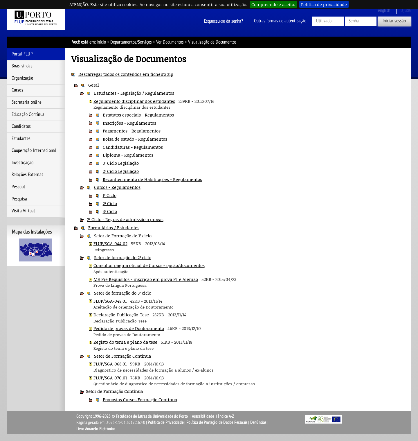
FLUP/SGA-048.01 (110, 301)
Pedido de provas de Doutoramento (128, 328)
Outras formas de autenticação (280, 21)
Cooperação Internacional (34, 150)
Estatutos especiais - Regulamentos (138, 115)
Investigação (22, 163)
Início (101, 42)
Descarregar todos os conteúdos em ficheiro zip (125, 74)
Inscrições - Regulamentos (129, 123)
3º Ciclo (110, 211)
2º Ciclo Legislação (121, 171)
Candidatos (21, 126)
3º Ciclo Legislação (121, 163)
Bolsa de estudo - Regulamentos (135, 139)
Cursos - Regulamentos (117, 187)
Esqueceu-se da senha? (223, 21)
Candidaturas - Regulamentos (133, 147)
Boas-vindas (22, 66)
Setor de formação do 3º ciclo (122, 293)
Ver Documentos (170, 42)
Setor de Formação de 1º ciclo (123, 236)
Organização (22, 78)
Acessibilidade (203, 416)
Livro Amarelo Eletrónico (96, 428)
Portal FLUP (22, 54)
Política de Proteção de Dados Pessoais (217, 422)
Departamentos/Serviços (131, 42)
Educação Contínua (28, 114)
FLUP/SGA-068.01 (110, 364)
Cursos (17, 90)
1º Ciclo (109, 195)
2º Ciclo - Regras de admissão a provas (125, 219)
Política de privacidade (324, 4)
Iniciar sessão (394, 21)
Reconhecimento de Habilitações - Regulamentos (152, 179)
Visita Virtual (23, 211)
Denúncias (258, 422)
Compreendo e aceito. (273, 4)
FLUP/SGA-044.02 (110, 243)
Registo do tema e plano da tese (125, 342)
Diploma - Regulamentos (128, 155)
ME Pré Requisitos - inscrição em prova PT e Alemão (145, 279)
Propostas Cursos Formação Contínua (140, 399)
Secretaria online (27, 102)
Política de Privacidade (165, 422)
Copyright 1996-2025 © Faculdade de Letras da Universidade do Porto (132, 416)
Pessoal (18, 187)
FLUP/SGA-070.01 (110, 378)
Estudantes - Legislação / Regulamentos (134, 93)
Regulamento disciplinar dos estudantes (134, 101)
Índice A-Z (226, 416)
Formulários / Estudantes (113, 227)
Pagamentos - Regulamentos (132, 131)
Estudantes (21, 138)
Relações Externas (27, 175)
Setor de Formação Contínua (122, 356)
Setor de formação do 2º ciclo (122, 257)
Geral (93, 85)
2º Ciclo (110, 203)
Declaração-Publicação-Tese (121, 315)
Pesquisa (19, 199)
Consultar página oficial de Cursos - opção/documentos (149, 265)
